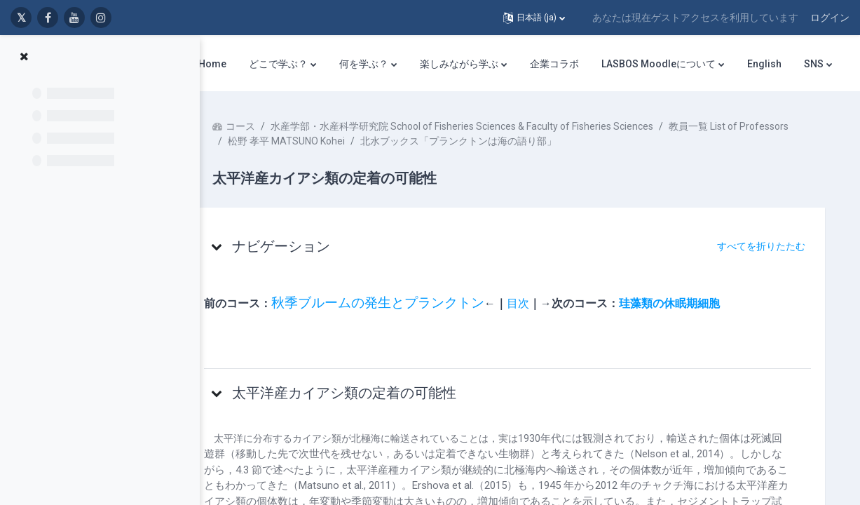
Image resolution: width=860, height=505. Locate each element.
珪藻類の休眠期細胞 (696, 303)
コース (267, 126)
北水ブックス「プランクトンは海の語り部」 (620, 141)
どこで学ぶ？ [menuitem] (278, 63)
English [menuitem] (764, 63)
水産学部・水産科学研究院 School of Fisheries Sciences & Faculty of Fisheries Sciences (488, 126)
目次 (544, 303)
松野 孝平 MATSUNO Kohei (448, 141)
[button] (534, 18)
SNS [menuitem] (814, 63)
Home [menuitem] (212, 63)
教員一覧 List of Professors (314, 141)
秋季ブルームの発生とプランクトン (404, 303)
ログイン (829, 17)
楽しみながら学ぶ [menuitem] (459, 63)
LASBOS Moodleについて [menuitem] (658, 63)
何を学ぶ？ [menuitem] (363, 63)
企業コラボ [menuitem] (554, 63)
